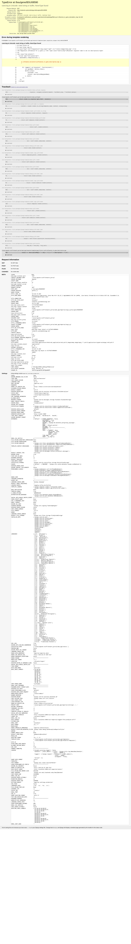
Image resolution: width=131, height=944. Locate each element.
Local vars (8, 103)
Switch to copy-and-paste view (19, 95)
